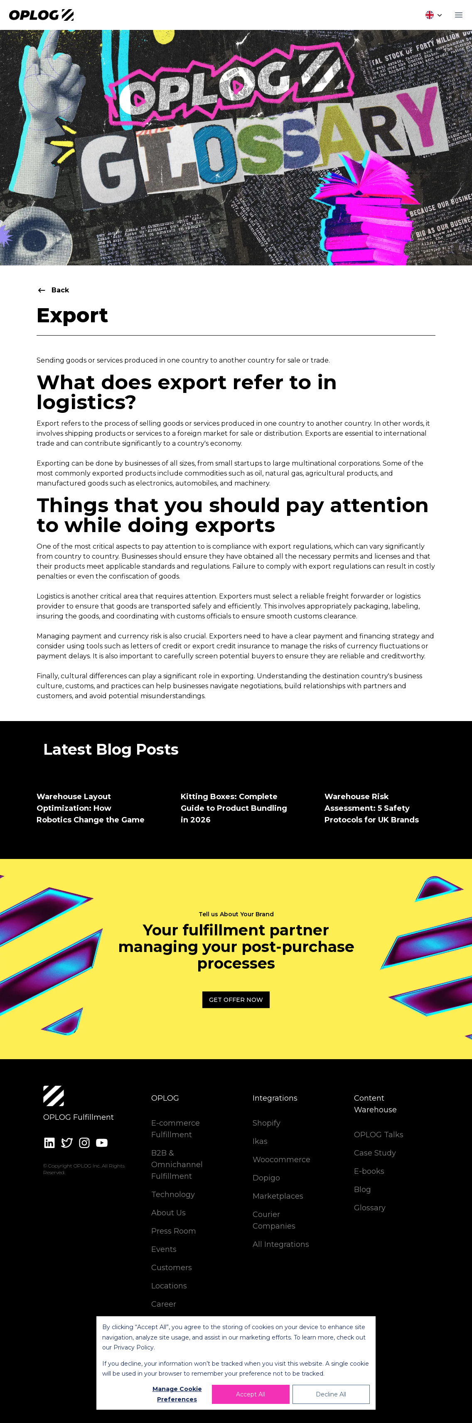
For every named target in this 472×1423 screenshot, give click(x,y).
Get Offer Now (236, 999)
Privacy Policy (133, 1347)
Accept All (250, 1394)
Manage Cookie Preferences (177, 1394)
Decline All (331, 1394)
